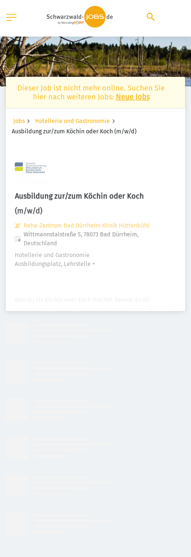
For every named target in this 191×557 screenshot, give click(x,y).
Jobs (19, 120)
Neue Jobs (133, 96)
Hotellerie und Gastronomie (72, 120)
